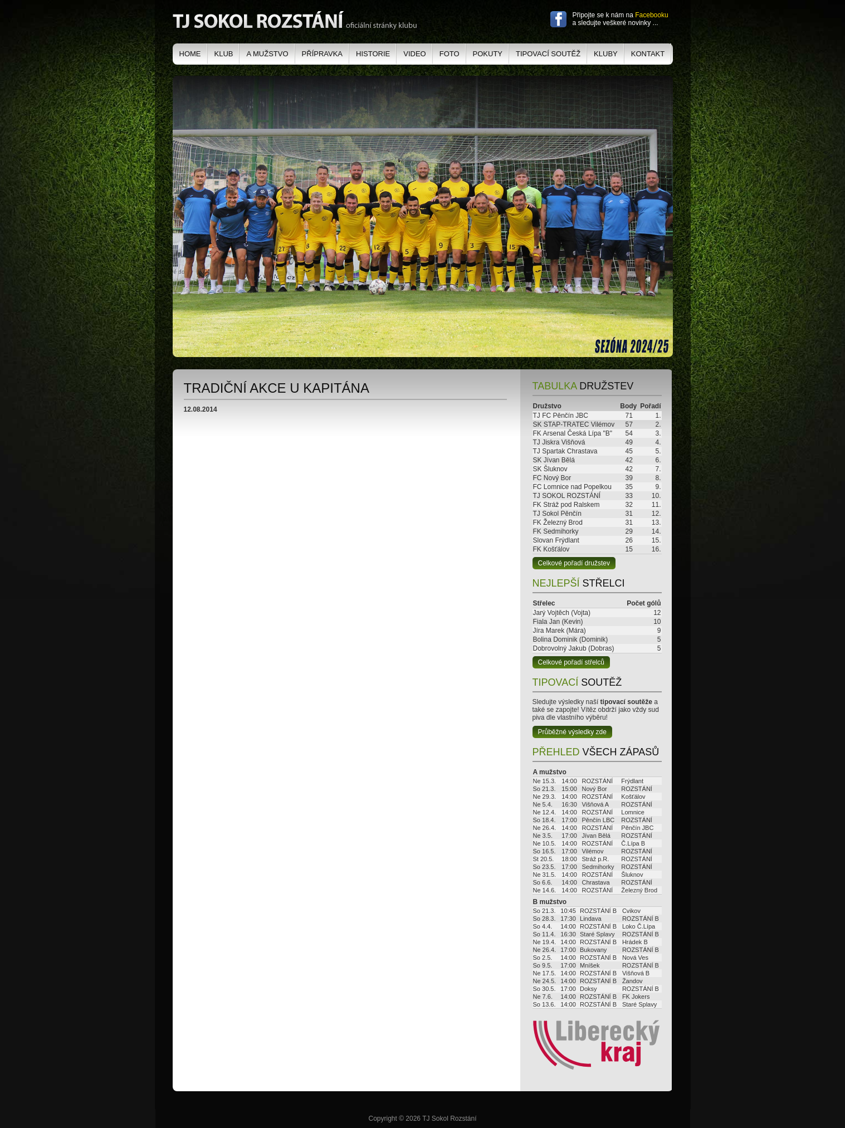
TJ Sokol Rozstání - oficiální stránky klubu (295, 20)
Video (414, 54)
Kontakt (648, 54)
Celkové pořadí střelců (571, 662)
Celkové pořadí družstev (574, 563)
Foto (449, 54)
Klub (223, 54)
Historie (373, 54)
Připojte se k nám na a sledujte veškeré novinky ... (620, 19)
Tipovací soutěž (548, 54)
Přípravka (322, 54)
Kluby (606, 54)
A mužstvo (267, 54)
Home (190, 54)
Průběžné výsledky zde (572, 732)
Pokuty (487, 54)
